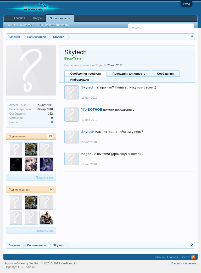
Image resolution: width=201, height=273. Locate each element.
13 (50, 136)
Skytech (87, 87)
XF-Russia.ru (26, 267)
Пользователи (60, 18)
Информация (79, 79)
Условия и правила (183, 263)
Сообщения (165, 73)
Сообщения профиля (85, 73)
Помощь (159, 257)
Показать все (44, 177)
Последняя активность (129, 73)
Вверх (185, 257)
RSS (193, 257)
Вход (186, 3)
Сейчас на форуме (20, 24)
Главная (19, 18)
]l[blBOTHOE (91, 109)
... (75, 24)
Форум (37, 18)
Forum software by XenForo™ (41, 263)
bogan (86, 154)
